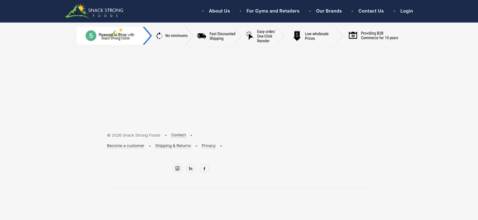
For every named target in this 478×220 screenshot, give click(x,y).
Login (406, 11)
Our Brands (329, 11)
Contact (178, 135)
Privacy (209, 145)
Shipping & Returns (173, 145)
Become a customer (125, 145)
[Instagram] (177, 168)
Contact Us (371, 11)
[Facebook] (204, 168)
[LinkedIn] (190, 168)
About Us (219, 11)
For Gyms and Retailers (273, 11)
